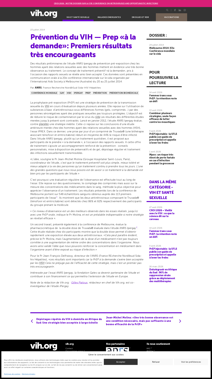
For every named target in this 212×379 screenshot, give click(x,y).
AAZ (148, 348)
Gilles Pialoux (79, 282)
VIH (47, 106)
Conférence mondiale (44, 93)
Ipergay (78, 93)
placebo (44, 124)
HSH (69, 93)
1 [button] (56, 197)
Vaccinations (171, 17)
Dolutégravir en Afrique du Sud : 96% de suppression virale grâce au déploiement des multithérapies (163, 275)
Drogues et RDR (140, 17)
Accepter (120, 362)
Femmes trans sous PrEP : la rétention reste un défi (163, 98)
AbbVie (150, 351)
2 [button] (136, 227)
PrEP (88, 93)
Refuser (156, 362)
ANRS (38, 87)
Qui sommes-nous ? (75, 351)
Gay (62, 93)
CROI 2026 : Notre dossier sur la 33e (106, 3)
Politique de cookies (12, 374)
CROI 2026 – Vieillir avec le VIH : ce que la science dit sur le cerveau (161, 215)
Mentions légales (28, 374)
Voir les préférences (191, 362)
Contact (69, 348)
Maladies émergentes (109, 17)
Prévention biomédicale (124, 93)
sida (97, 117)
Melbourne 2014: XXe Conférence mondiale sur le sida (162, 51)
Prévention (100, 93)
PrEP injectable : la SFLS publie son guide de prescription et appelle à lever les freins (163, 138)
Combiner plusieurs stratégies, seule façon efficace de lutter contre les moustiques (162, 118)
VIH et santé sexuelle (78, 17)
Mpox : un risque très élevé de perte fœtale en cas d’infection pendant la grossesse (162, 159)
